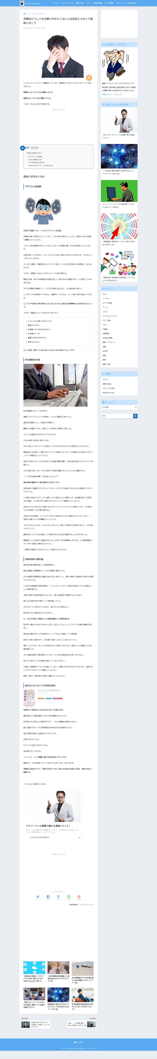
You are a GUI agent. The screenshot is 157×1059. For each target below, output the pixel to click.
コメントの (109, 397)
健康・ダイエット (109, 350)
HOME (78, 1050)
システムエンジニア (67, 9)
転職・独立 (80, 9)
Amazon (41, 705)
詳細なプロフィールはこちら (113, 101)
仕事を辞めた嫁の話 (36, 169)
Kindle (49, 705)
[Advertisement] (58, 132)
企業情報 (106, 341)
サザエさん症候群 (35, 163)
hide (34, 154)
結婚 (104, 363)
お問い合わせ (132, 9)
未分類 (105, 359)
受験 (104, 354)
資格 (104, 368)
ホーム (55, 9)
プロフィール (120, 9)
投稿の (107, 392)
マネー (88, 9)
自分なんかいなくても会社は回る (41, 172)
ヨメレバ (45, 699)
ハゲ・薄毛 (107, 327)
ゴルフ (105, 318)
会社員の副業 (97, 9)
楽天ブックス (58, 705)
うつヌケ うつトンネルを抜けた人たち (48, 697)
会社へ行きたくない (34, 159)
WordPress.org (109, 401)
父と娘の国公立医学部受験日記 (39, 3)
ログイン (106, 388)
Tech (104, 300)
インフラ (106, 305)
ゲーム (105, 314)
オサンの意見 (109, 9)
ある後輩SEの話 (35, 166)
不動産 (105, 336)
